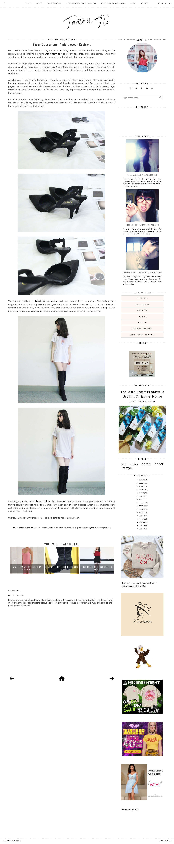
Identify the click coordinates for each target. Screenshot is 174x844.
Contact (144, 3)
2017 (141, 509)
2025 (141, 483)
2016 (141, 512)
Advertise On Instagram (113, 3)
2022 (141, 493)
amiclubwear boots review (22, 527)
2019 (141, 503)
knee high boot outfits (92, 527)
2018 (141, 506)
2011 (141, 529)
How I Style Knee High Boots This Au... (61, 568)
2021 (141, 496)
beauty (142, 316)
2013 (141, 522)
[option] (27, 560)
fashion (142, 310)
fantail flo (8, 841)
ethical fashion (142, 329)
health (142, 322)
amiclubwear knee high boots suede (75, 527)
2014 (141, 519)
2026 (141, 480)
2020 (141, 499)
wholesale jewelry (130, 809)
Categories (52, 3)
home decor (142, 304)
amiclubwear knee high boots (56, 527)
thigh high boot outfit (105, 527)
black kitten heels (46, 301)
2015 (141, 516)
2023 (141, 490)
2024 (141, 486)
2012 (141, 525)
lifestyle (142, 298)
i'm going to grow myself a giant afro (142, 224)
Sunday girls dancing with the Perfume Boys (142, 272)
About (39, 3)
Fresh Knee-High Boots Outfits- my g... (97, 568)
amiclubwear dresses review (39, 527)
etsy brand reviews (142, 335)
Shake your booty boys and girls (142, 174)
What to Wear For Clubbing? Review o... (27, 568)
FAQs (133, 3)
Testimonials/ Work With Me (81, 3)
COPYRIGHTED (165, 841)
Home (28, 3)
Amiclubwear (53, 53)
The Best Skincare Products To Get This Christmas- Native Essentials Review (142, 396)
